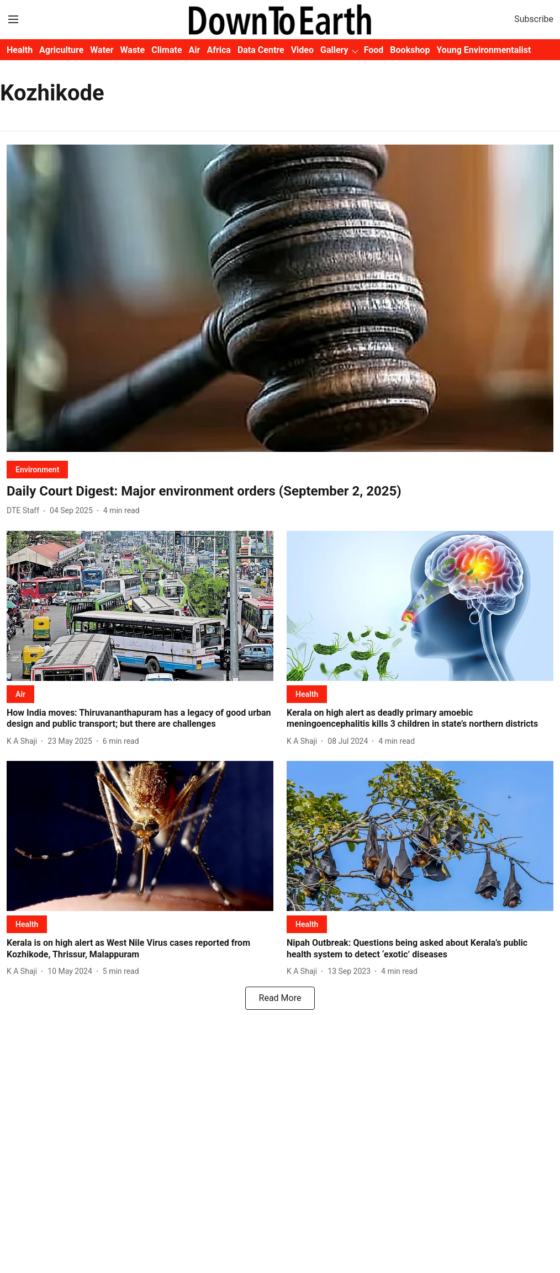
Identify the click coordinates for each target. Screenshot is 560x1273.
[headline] (280, 491)
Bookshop (410, 50)
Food (374, 50)
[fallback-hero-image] (280, 298)
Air (194, 50)
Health (20, 50)
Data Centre (260, 50)
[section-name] (37, 469)
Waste (132, 50)
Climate (166, 50)
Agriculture (61, 50)
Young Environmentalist (483, 50)
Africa (218, 50)
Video (302, 50)
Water (101, 50)
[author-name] (25, 510)
